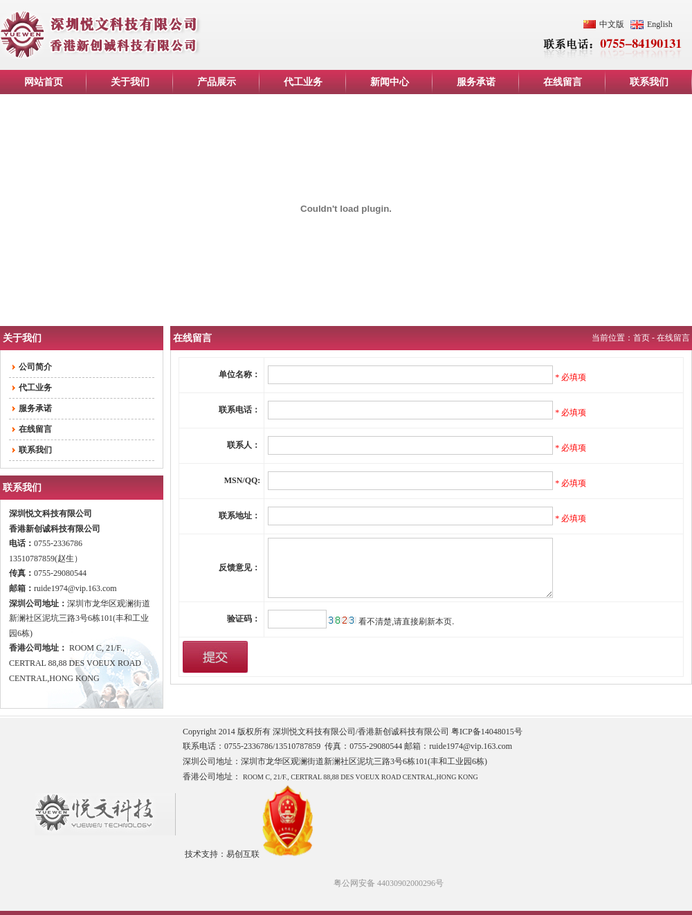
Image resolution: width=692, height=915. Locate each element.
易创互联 (243, 854)
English (660, 24)
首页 (641, 338)
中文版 (611, 24)
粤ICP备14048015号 (486, 731)
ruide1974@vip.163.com (75, 588)
